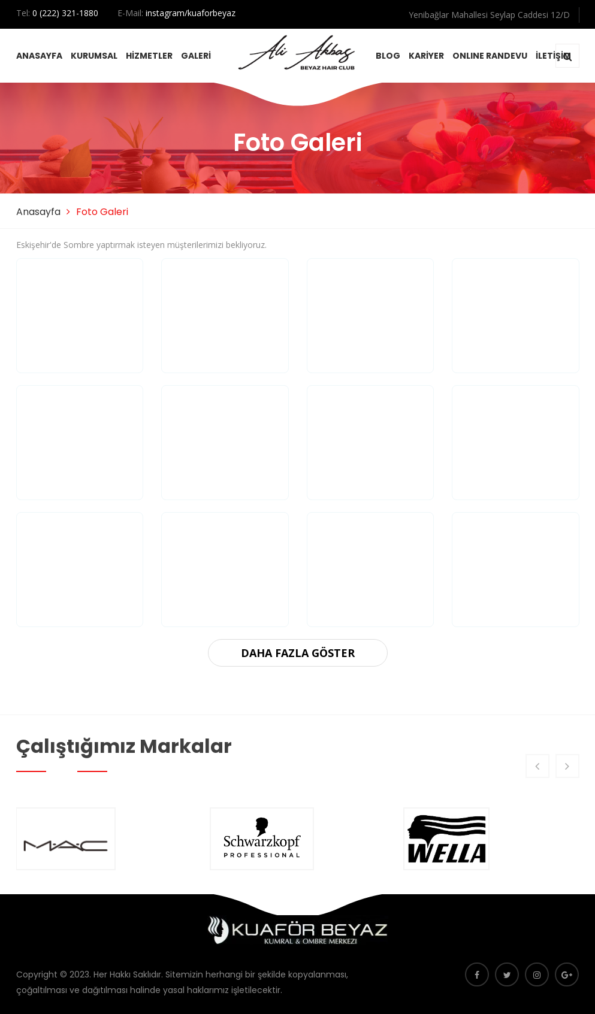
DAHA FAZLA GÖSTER (298, 653)
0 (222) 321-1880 (65, 13)
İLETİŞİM (553, 56)
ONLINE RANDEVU (489, 56)
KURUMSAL (94, 56)
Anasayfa (38, 212)
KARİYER (426, 56)
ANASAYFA (39, 56)
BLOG (388, 56)
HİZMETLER (149, 56)
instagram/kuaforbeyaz (190, 13)
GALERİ (196, 56)
